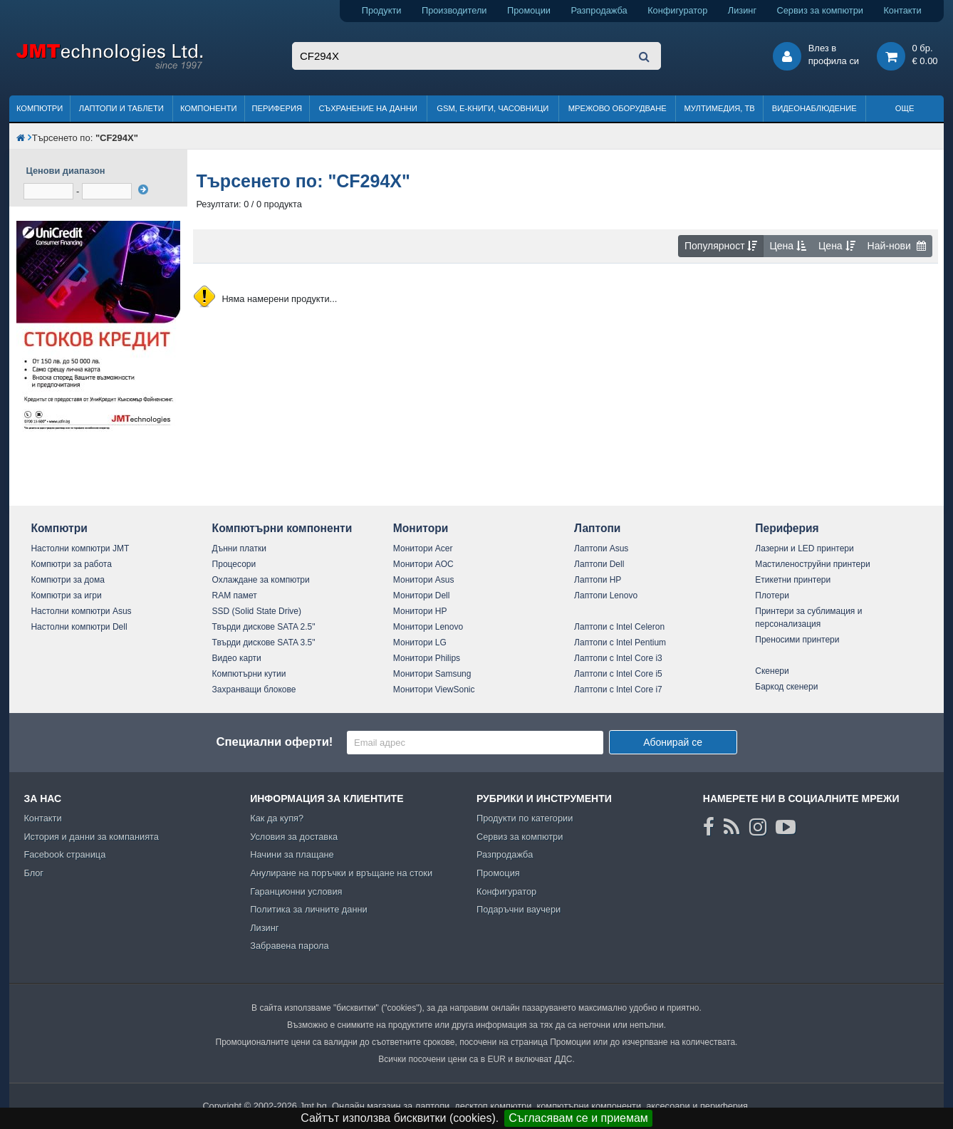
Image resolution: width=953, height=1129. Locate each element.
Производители (454, 10)
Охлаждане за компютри (261, 580)
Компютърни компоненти (282, 528)
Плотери (772, 595)
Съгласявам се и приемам (578, 1118)
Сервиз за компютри (820, 10)
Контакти (902, 10)
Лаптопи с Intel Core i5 (618, 674)
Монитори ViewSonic (434, 689)
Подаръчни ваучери (518, 909)
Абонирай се (672, 742)
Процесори (234, 564)
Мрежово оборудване (617, 108)
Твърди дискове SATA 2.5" (264, 627)
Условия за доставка (294, 836)
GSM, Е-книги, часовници (492, 108)
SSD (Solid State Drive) (256, 611)
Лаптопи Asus (601, 548)
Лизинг (742, 10)
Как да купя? (276, 818)
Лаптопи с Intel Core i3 (618, 658)
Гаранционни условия (296, 891)
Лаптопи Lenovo (605, 595)
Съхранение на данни (368, 108)
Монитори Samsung (432, 674)
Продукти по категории (524, 818)
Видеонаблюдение (814, 108)
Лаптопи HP (597, 580)
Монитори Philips (426, 658)
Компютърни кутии (249, 674)
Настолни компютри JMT (80, 548)
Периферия (276, 108)
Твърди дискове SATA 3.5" (264, 642)
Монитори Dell (421, 595)
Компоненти (208, 108)
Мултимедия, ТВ (719, 108)
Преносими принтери (797, 640)
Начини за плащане (292, 854)
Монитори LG (420, 642)
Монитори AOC (423, 564)
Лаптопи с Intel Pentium (620, 642)
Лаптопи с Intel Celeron (619, 627)
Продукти (382, 10)
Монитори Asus (423, 580)
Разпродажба (599, 10)
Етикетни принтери (792, 580)
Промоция (498, 873)
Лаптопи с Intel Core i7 (618, 689)
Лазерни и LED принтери (804, 548)
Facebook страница (64, 854)
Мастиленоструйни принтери (812, 564)
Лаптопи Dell (599, 564)
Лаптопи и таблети (121, 108)
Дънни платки (239, 548)
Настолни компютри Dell (79, 627)
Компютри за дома (67, 580)
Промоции (529, 10)
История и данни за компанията (91, 836)
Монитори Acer (423, 548)
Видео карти (236, 658)
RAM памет (234, 595)
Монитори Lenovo (428, 627)
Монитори (421, 528)
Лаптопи (597, 528)
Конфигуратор (677, 10)
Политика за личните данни (309, 909)
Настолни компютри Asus (81, 611)
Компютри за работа (71, 564)
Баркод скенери (786, 687)
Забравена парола (289, 945)
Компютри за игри (66, 595)
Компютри (39, 108)
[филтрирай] (143, 189)
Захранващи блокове (254, 689)
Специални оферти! (274, 742)
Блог (33, 873)
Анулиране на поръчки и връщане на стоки (341, 873)
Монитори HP (420, 611)
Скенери (771, 671)
